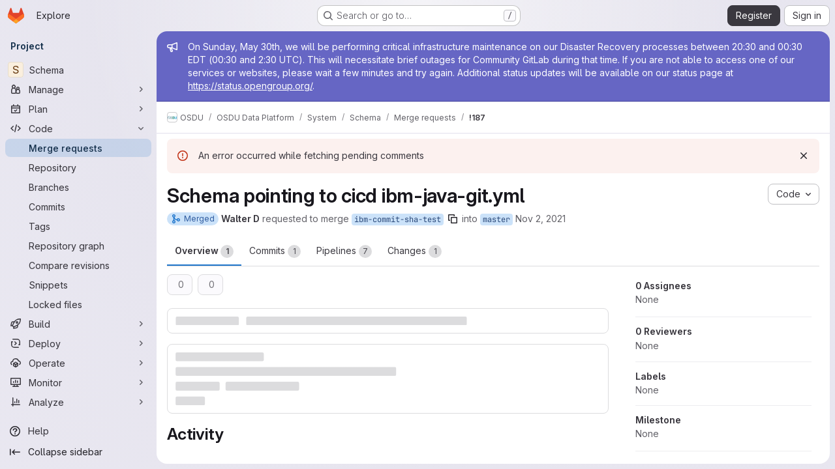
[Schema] (78, 70)
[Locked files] (78, 304)
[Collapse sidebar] (78, 452)
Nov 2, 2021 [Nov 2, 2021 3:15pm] (540, 218)
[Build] (78, 324)
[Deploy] (78, 343)
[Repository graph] (78, 245)
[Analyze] (78, 402)
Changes (414, 251)
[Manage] (78, 89)
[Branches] (78, 187)
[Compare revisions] (78, 265)
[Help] (78, 431)
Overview (204, 251)
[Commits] (78, 206)
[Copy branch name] (453, 219)
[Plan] (78, 109)
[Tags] (78, 226)
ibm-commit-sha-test (397, 219)
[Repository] (78, 167)
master (496, 219)
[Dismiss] (804, 155)
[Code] (78, 128)
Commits (275, 251)
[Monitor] (78, 382)
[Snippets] (78, 285)
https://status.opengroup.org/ (250, 85)
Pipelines (344, 251)
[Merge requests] (78, 148)
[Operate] (78, 363)
